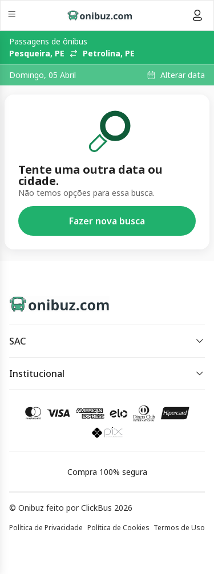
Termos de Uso (179, 527)
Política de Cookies (118, 527)
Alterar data (182, 75)
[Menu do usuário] (197, 15)
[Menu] (12, 16)
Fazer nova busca (107, 221)
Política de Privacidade (46, 527)
